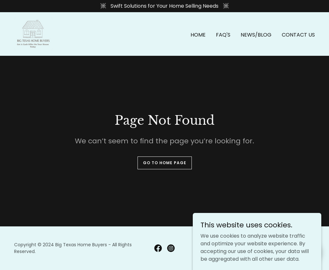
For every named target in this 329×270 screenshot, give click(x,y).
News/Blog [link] (256, 34)
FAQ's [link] (223, 34)
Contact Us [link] (298, 34)
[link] (33, 33)
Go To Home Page (164, 162)
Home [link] (198, 34)
